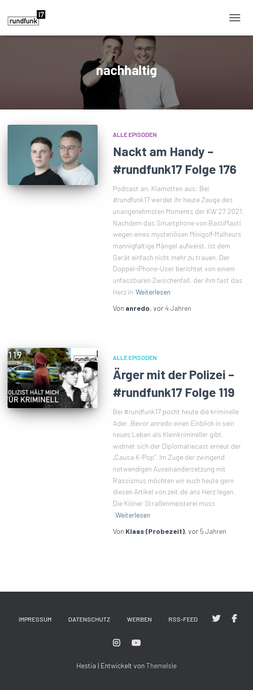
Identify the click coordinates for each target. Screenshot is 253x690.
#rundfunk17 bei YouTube (136, 643)
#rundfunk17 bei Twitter (216, 619)
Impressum (35, 619)
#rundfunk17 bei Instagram (116, 643)
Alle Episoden (135, 134)
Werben (139, 619)
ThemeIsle (161, 665)
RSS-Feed (183, 619)
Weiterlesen (153, 291)
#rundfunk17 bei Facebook (234, 619)
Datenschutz (89, 619)
